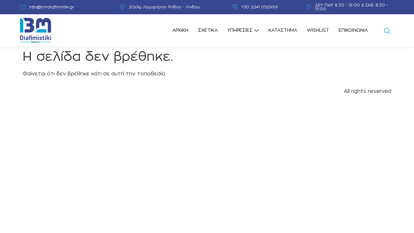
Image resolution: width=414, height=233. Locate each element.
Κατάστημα (282, 30)
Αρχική (180, 30)
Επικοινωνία (353, 30)
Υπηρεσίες (243, 30)
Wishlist (318, 30)
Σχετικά (208, 30)
